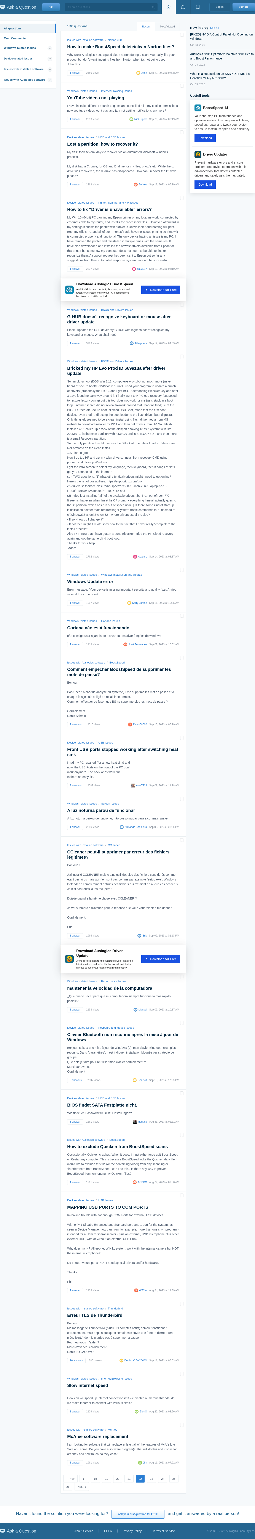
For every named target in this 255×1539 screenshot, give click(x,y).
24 (162, 1478)
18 (95, 1478)
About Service (83, 1531)
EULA (108, 1531)
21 (129, 1478)
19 (106, 1478)
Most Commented (15, 38)
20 (117, 1478)
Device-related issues (18, 58)
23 (151, 1478)
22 (140, 1478)
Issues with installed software (24, 69)
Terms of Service (163, 1531)
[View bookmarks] (197, 7)
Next (80, 1486)
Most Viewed (167, 26)
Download (205, 138)
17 (84, 1478)
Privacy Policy (132, 1531)
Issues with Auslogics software (24, 79)
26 (67, 1486)
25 (173, 1478)
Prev (72, 1478)
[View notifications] (183, 7)
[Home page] (168, 7)
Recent (146, 26)
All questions (13, 28)
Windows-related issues (20, 48)
